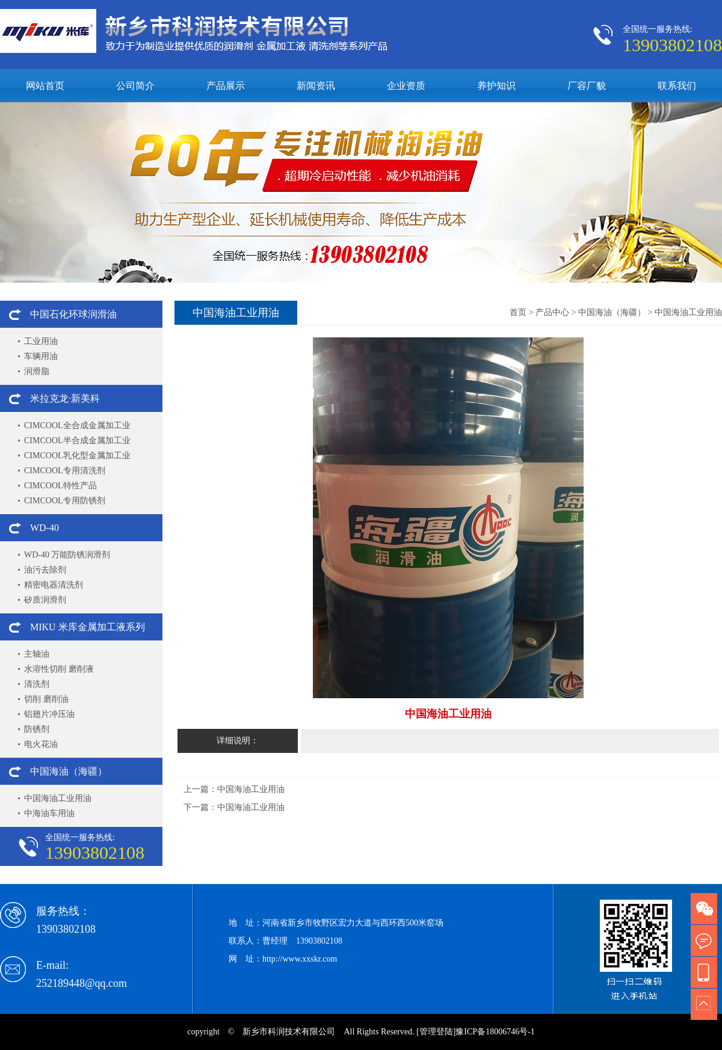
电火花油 (41, 744)
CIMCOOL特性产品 (60, 485)
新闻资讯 (316, 86)
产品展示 (225, 86)
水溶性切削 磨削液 (59, 669)
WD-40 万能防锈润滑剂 (67, 554)
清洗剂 (36, 684)
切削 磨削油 (46, 699)
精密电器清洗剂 (53, 584)
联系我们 (677, 86)
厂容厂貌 (586, 86)
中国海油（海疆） (68, 771)
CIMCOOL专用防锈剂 (64, 500)
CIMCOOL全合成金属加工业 (77, 425)
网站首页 (45, 86)
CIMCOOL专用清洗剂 (64, 470)
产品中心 (552, 312)
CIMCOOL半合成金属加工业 (77, 440)
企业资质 (406, 86)
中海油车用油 (49, 813)
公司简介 (135, 86)
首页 (518, 312)
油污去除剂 (45, 569)
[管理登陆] (435, 1031)
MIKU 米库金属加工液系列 (87, 627)
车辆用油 (41, 356)
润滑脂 (36, 371)
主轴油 (36, 654)
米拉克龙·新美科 (65, 398)
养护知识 (496, 86)
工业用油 (41, 341)
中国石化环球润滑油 (73, 314)
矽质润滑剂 (45, 599)
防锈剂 (36, 729)
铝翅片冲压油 (49, 714)
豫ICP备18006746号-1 (494, 1031)
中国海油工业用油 (57, 798)
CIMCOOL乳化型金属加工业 (77, 455)
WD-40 (44, 528)
